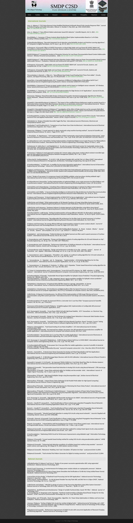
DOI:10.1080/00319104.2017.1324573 (69, 112)
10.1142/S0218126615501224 (39, 173)
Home (29, 15)
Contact (103, 15)
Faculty (46, 15)
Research (54, 15)
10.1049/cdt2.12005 (79, 44)
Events (74, 15)
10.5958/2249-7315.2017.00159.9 (93, 137)
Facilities (37, 15)
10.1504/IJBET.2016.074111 (69, 166)
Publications (65, 15)
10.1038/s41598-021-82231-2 (36, 33)
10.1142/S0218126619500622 (59, 92)
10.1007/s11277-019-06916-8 (73, 56)
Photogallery (83, 15)
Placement (94, 15)
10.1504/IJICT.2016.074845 (45, 149)
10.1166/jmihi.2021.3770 (38, 28)
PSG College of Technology (71, 521)
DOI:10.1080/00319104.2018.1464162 (70, 105)
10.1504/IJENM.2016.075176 (39, 156)
